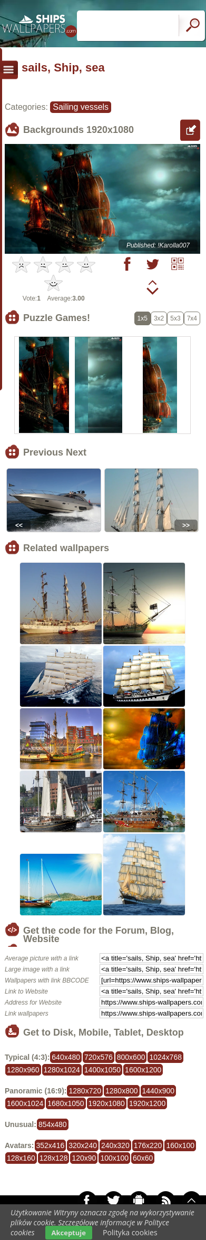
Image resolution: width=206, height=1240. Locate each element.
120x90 (84, 1158)
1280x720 (84, 1091)
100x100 (114, 1158)
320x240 (82, 1145)
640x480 (66, 1057)
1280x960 (23, 1070)
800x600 (131, 1057)
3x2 (159, 318)
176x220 (148, 1145)
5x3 (175, 318)
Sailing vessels (81, 106)
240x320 (115, 1145)
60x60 (143, 1158)
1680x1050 (65, 1103)
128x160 (21, 1158)
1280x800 (121, 1091)
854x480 (52, 1124)
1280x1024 (62, 1070)
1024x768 (165, 1057)
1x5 (143, 318)
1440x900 (158, 1091)
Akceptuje (69, 1232)
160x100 (180, 1145)
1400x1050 (102, 1070)
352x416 (50, 1145)
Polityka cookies (130, 1232)
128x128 (54, 1158)
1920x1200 (147, 1103)
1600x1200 (143, 1070)
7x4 (192, 318)
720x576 (98, 1057)
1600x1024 (25, 1103)
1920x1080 (107, 1103)
